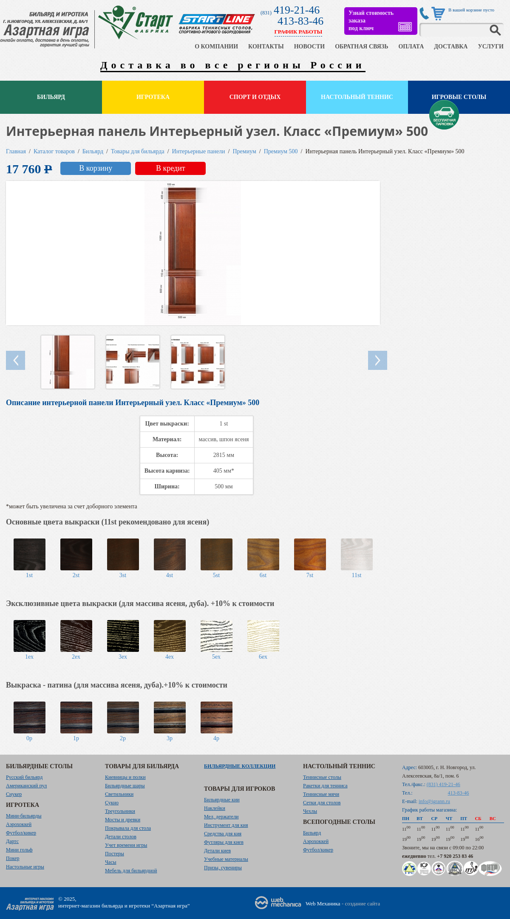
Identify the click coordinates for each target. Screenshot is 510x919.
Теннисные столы (322, 777)
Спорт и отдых (255, 97)
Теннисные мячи (321, 794)
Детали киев (217, 851)
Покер (13, 858)
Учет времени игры (126, 845)
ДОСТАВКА (451, 46)
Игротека (153, 97)
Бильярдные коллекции (239, 766)
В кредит (170, 168)
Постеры (114, 854)
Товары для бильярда (137, 151)
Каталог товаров (54, 151)
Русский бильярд (24, 777)
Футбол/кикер (21, 833)
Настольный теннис (357, 97)
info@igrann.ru (434, 801)
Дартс (12, 841)
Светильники (119, 794)
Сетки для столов (322, 803)
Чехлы (310, 811)
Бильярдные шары (125, 786)
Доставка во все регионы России (233, 64)
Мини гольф (19, 850)
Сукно (112, 803)
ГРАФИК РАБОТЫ (299, 31)
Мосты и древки (122, 820)
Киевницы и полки (125, 777)
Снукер (14, 794)
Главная (16, 151)
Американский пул (26, 786)
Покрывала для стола (128, 828)
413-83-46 (300, 21)
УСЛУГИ (491, 46)
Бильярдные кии (222, 800)
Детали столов (120, 837)
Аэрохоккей (18, 824)
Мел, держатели (221, 817)
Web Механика (323, 903)
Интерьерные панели (198, 151)
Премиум (244, 151)
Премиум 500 (281, 151)
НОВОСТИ (309, 46)
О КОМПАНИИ (216, 46)
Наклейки (214, 808)
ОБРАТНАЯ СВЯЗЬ (361, 46)
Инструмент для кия (226, 825)
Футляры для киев (224, 842)
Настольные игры (25, 867)
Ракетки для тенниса (325, 786)
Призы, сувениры (223, 868)
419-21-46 (297, 10)
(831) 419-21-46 (443, 784)
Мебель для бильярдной (131, 871)
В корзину (95, 168)
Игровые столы (459, 97)
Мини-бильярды (23, 816)
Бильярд (51, 97)
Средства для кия (222, 834)
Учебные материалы (226, 859)
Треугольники (120, 811)
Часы (110, 862)
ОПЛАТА (411, 46)
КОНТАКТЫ (266, 46)
